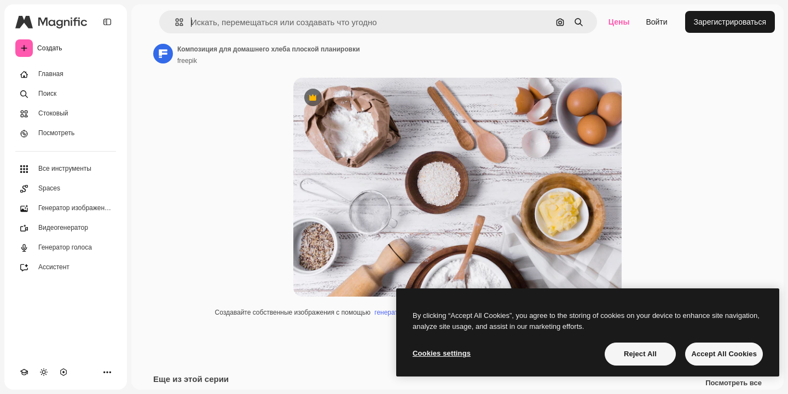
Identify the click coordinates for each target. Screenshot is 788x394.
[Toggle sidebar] (107, 22)
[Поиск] (65, 94)
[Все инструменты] (65, 169)
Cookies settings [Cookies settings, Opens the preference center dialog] (442, 353)
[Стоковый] (65, 114)
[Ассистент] (65, 267)
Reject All (640, 354)
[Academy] (24, 372)
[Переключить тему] (44, 372)
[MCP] (63, 372)
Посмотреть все (733, 383)
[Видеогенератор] (65, 228)
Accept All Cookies (724, 354)
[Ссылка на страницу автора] (163, 53)
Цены (619, 22)
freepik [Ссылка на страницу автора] (187, 61)
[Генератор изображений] (65, 208)
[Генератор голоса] (65, 248)
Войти (656, 22)
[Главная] (65, 74)
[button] (175, 22)
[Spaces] (65, 189)
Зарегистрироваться (730, 22)
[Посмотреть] (65, 133)
